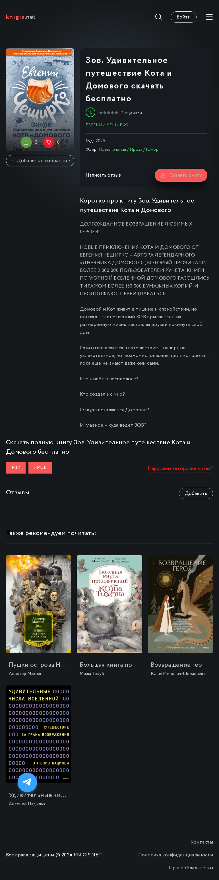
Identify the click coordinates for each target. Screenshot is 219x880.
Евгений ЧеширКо (107, 125)
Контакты (202, 842)
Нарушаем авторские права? (180, 468)
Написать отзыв (103, 175)
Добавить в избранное (40, 160)
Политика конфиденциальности (175, 855)
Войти (184, 17)
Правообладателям (191, 867)
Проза (136, 149)
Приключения (112, 149)
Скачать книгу (181, 175)
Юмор (152, 149)
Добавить (196, 493)
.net (21, 17)
